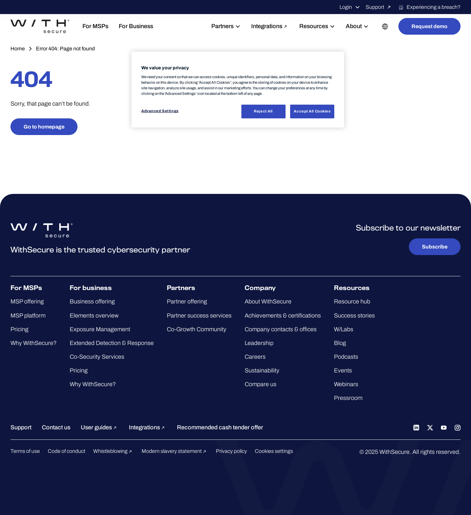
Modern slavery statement (175, 451)
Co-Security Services (97, 356)
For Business (136, 26)
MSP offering (27, 301)
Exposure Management (100, 329)
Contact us (56, 427)
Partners (226, 26)
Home (17, 48)
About (357, 26)
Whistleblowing (113, 451)
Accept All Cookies (312, 111)
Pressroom (348, 398)
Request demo (429, 26)
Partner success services (199, 315)
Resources (317, 26)
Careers (255, 356)
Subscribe (434, 246)
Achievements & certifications (283, 315)
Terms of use (25, 451)
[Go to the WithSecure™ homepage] (39, 26)
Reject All (263, 111)
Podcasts (346, 356)
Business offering (92, 301)
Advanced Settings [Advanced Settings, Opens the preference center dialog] (160, 111)
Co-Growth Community (196, 329)
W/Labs (343, 329)
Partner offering (187, 301)
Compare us (260, 384)
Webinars (346, 384)
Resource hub (352, 301)
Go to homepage (44, 126)
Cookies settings (274, 451)
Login (350, 7)
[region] (237, 90)
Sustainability (262, 370)
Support (379, 7)
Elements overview (94, 315)
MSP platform (27, 315)
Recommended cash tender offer (220, 427)
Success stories (354, 315)
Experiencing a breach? (429, 7)
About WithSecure (268, 301)
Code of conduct (66, 451)
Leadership (259, 343)
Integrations (270, 26)
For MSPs (95, 26)
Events (343, 370)
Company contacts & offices (281, 329)
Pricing (19, 329)
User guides (99, 427)
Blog (340, 343)
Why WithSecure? (33, 343)
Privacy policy (231, 451)
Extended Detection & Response (112, 343)
